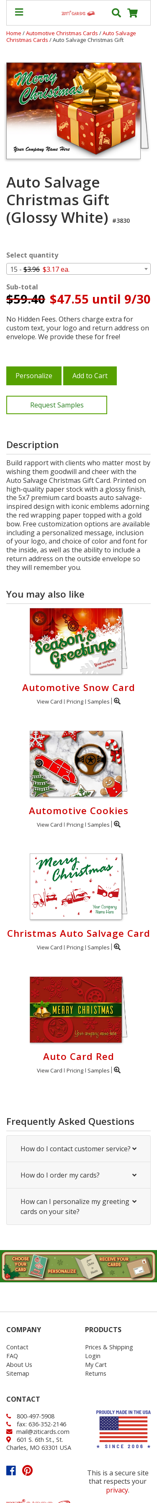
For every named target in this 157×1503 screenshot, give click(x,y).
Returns (95, 1373)
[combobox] (78, 269)
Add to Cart (90, 375)
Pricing (75, 701)
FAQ (12, 1356)
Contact (17, 1347)
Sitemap (17, 1373)
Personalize (33, 375)
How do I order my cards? (78, 1175)
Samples (99, 701)
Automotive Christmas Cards (62, 33)
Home (13, 33)
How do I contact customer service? (78, 1149)
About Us (19, 1365)
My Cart (96, 1365)
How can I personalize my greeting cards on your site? (78, 1206)
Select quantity (32, 255)
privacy (117, 1490)
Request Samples (57, 405)
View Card (49, 701)
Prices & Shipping (109, 1347)
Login (92, 1356)
